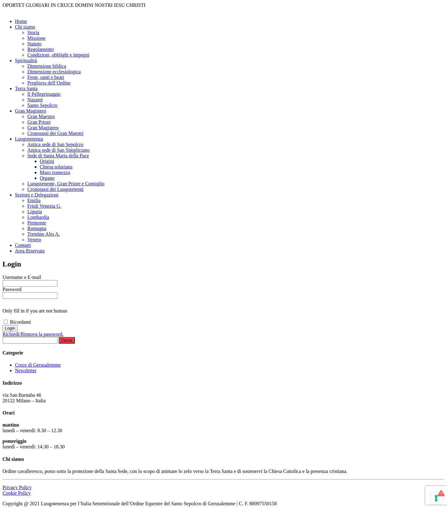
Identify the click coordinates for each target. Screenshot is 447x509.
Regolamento (40, 49)
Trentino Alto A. (43, 234)
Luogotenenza (29, 138)
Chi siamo (25, 27)
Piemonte (36, 222)
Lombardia (38, 217)
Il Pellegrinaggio (44, 94)
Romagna (36, 228)
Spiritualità (26, 60)
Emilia (34, 200)
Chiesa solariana (56, 166)
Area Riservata (30, 250)
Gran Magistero (30, 110)
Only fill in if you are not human (34, 310)
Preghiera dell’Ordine (48, 83)
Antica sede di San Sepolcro (55, 144)
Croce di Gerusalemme (38, 365)
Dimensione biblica (46, 66)
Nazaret (35, 99)
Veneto (34, 239)
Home (21, 21)
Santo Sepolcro (42, 105)
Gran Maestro (41, 116)
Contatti (23, 245)
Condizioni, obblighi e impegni (58, 55)
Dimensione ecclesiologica (54, 71)
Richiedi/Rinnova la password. (33, 334)
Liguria (34, 211)
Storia (33, 32)
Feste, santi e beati (45, 77)
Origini (47, 161)
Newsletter (25, 370)
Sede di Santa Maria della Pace (58, 155)
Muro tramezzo (55, 172)
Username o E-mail (21, 277)
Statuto (34, 43)
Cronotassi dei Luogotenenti (55, 189)
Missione (36, 38)
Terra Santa (26, 88)
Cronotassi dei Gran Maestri (55, 133)
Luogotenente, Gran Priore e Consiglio (65, 183)
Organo (47, 178)
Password (11, 289)
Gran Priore (39, 122)
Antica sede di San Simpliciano (58, 150)
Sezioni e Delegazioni (36, 194)
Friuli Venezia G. (44, 206)
